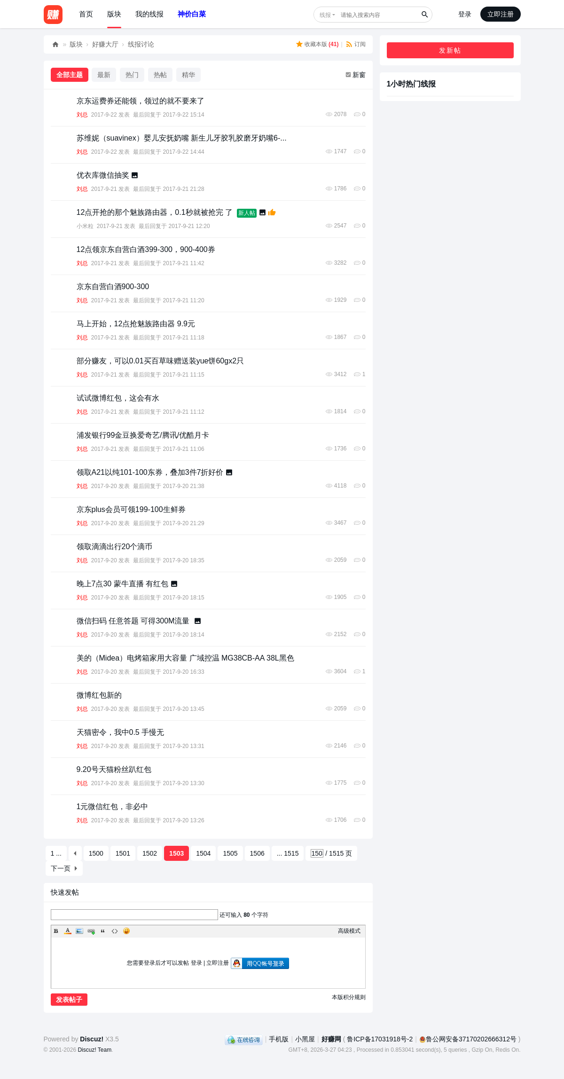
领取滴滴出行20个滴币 (115, 547)
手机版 (279, 1039)
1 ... (56, 853)
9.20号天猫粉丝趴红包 (114, 769)
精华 (188, 75)
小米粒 (85, 226)
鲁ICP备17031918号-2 (380, 1039)
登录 (464, 14)
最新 (103, 75)
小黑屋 (305, 1039)
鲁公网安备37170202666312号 (468, 1039)
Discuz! (91, 1039)
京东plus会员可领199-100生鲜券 (131, 509)
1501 (123, 853)
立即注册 (500, 14)
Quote (103, 931)
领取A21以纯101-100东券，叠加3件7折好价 (150, 472)
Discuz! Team (94, 1050)
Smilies (126, 931)
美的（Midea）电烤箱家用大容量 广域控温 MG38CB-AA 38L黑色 (185, 658)
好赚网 (55, 44)
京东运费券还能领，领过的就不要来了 (140, 101)
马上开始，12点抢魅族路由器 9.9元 (136, 324)
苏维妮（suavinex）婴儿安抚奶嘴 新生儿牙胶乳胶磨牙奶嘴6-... (182, 138)
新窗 (359, 75)
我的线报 (149, 14)
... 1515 (288, 853)
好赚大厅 (105, 44)
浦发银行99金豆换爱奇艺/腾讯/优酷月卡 (143, 435)
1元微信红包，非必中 (113, 807)
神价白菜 (192, 14)
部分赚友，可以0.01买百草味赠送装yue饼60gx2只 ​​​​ (161, 361)
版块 (114, 14)
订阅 (360, 44)
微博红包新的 (99, 695)
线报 (325, 15)
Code (114, 931)
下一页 (60, 868)
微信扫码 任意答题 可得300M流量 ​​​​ (134, 621)
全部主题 (69, 75)
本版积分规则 (349, 997)
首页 (86, 14)
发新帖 (450, 50)
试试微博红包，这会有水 (118, 398)
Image (79, 931)
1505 (230, 853)
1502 (149, 853)
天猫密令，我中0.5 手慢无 (120, 732)
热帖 (160, 75)
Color (67, 931)
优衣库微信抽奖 (103, 175)
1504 (203, 853)
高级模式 (349, 931)
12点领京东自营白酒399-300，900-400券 (146, 249)
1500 (96, 853)
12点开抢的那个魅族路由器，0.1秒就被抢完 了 (155, 212)
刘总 (82, 114)
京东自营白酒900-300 (113, 287)
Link (91, 931)
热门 (132, 75)
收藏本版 (322, 44)
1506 (257, 853)
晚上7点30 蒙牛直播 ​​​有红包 (123, 584)
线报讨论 (141, 44)
